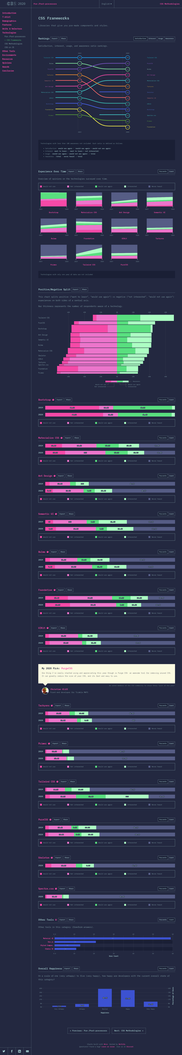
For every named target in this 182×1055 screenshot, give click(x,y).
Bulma (53, 238)
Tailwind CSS (89, 265)
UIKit (124, 238)
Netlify (122, 1044)
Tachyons (160, 238)
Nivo (106, 1044)
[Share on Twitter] (4, 1051)
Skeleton (43, 857)
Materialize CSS (89, 212)
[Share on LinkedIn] (20, 1051)
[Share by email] (27, 1051)
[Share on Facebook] (12, 1051)
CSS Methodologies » (128, 1030)
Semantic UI (159, 212)
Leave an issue (108, 1047)
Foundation (89, 238)
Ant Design (124, 212)
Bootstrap (53, 212)
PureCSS (124, 265)
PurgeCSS (66, 668)
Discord (130, 1047)
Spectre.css (46, 888)
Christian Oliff (45, 690)
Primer (53, 265)
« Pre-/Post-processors (88, 1030)
